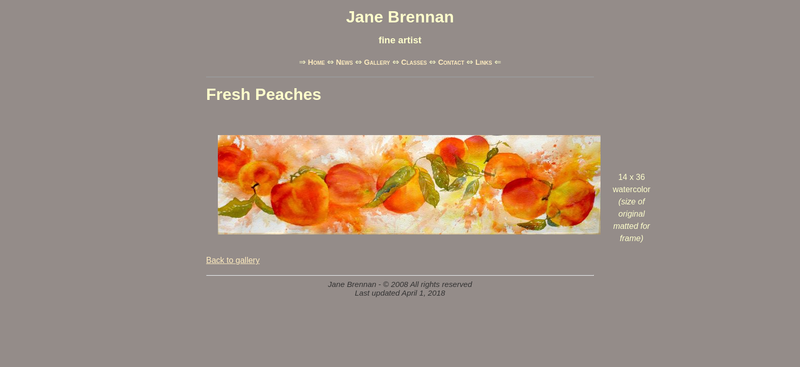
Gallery (377, 62)
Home (316, 62)
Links (484, 62)
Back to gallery (233, 260)
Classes (414, 62)
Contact (451, 62)
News (344, 62)
